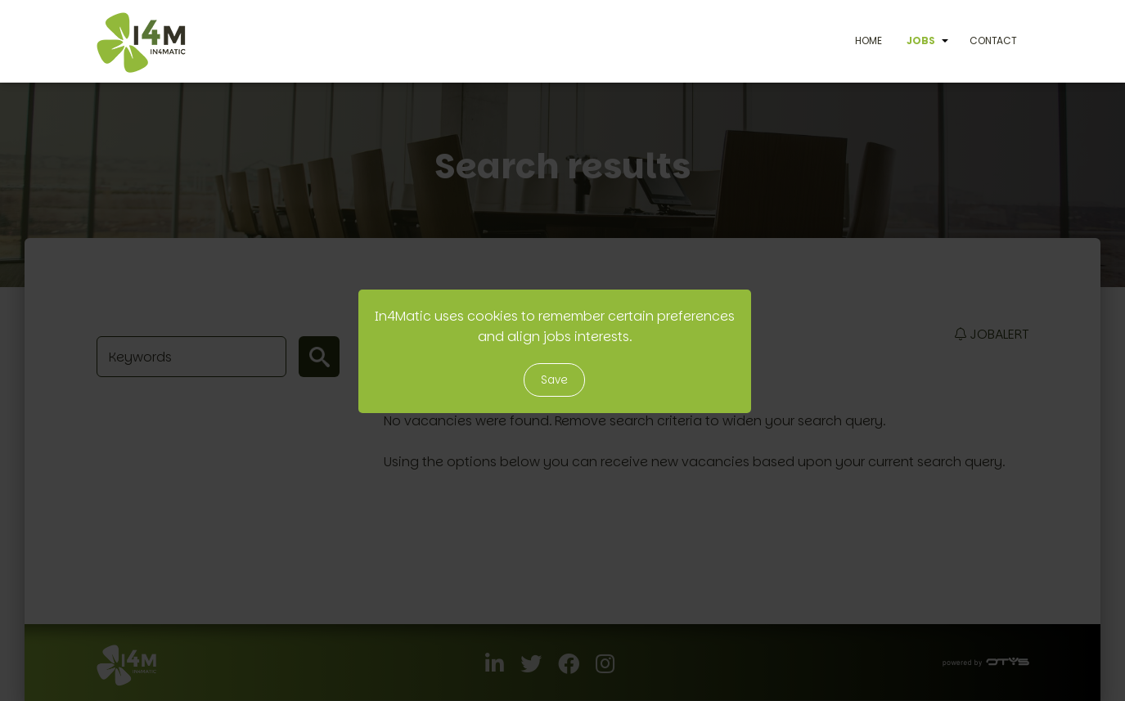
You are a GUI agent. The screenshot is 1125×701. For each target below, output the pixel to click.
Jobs (921, 40)
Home (868, 40)
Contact (993, 40)
